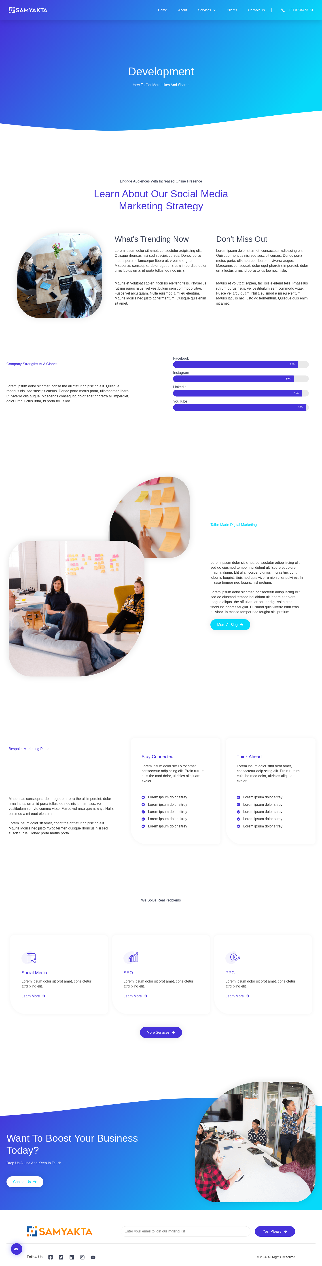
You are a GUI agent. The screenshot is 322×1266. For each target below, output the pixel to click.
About (182, 10)
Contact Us (256, 10)
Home (162, 10)
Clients (232, 10)
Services (207, 10)
